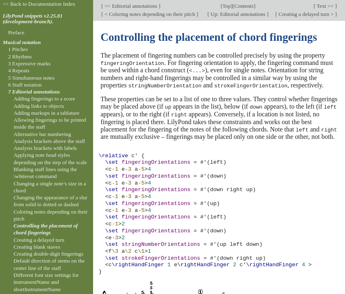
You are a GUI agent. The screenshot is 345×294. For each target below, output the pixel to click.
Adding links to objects (38, 106)
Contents (244, 6)
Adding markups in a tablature (46, 113)
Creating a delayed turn (38, 240)
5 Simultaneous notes (31, 78)
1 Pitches (18, 49)
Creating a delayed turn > (306, 14)
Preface (16, 32)
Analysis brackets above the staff (49, 141)
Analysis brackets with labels (45, 148)
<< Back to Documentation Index (39, 4)
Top (227, 6)
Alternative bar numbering (42, 134)
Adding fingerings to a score (44, 99)
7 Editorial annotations (34, 92)
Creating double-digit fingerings (48, 254)
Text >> (325, 6)
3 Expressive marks (29, 63)
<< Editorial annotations (131, 6)
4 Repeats (18, 70)
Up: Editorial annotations (238, 14)
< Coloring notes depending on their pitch (150, 14)
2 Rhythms (20, 56)
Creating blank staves (36, 247)
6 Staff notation (25, 85)
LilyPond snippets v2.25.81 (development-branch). (33, 19)
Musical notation (22, 42)
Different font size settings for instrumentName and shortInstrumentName (46, 282)
